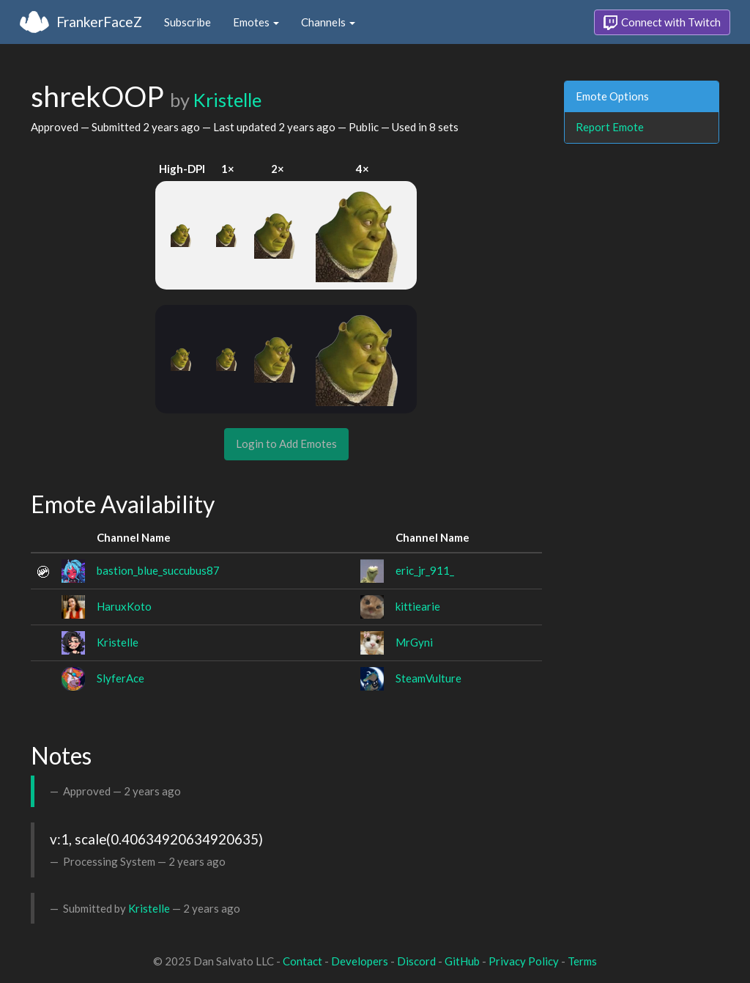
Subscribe (187, 22)
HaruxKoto (124, 606)
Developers (359, 961)
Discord (416, 961)
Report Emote (610, 126)
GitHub (462, 961)
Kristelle (227, 100)
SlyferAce (120, 678)
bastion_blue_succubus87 (158, 570)
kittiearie (418, 606)
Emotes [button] (256, 22)
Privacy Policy (524, 961)
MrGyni (414, 642)
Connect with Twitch (662, 22)
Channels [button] (328, 22)
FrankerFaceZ (99, 21)
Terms (582, 961)
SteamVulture (428, 678)
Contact (302, 961)
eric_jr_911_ (425, 570)
